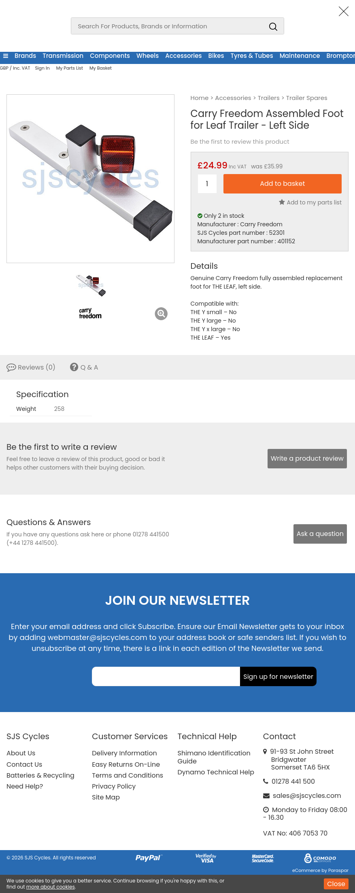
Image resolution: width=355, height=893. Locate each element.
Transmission (63, 55)
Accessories (183, 55)
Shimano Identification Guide (214, 756)
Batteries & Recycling (40, 775)
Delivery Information (124, 753)
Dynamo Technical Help (216, 772)
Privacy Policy (114, 786)
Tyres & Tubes (252, 55)
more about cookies (50, 886)
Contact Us (24, 764)
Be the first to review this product (240, 141)
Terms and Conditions (127, 775)
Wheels (147, 55)
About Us (20, 753)
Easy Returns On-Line (126, 764)
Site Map (106, 797)
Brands (25, 55)
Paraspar (338, 870)
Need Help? (24, 786)
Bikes (216, 55)
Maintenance (300, 55)
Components (110, 55)
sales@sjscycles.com (307, 795)
